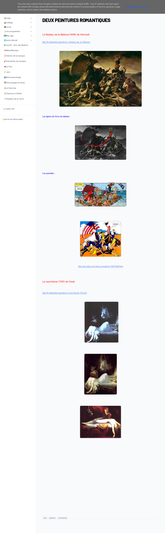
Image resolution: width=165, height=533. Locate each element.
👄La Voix (8, 66)
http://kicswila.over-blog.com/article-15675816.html (100, 266)
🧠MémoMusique (11, 50)
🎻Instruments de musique (15, 61)
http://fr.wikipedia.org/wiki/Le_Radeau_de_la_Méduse (66, 42)
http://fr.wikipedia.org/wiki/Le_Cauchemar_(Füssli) (64, 293)
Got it (145, 7)
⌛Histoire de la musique (14, 56)
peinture (52, 518)
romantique (62, 518)
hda (45, 518)
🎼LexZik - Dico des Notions (16, 45)
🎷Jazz (7, 72)
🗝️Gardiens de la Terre (14, 99)
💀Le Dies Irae (10, 88)
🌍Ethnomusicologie (12, 77)
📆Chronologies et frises (14, 83)
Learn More (132, 7)
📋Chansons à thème (13, 93)
